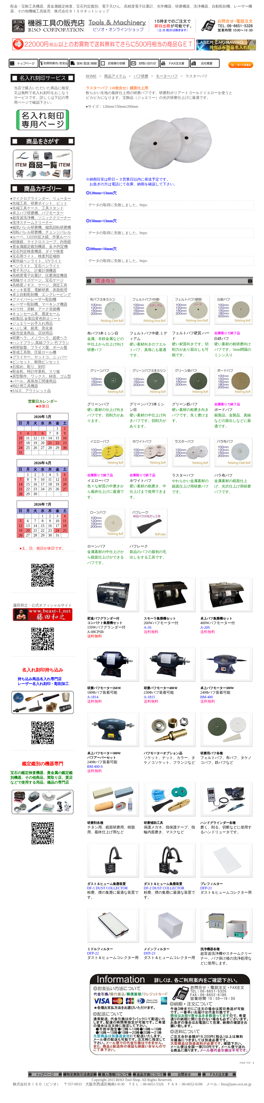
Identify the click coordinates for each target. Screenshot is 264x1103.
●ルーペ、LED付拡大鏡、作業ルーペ (40, 237)
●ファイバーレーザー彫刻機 (33, 299)
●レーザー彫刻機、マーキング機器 (39, 304)
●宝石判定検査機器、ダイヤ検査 (37, 251)
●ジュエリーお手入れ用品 (31, 323)
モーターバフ (167, 76)
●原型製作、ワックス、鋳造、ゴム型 (40, 376)
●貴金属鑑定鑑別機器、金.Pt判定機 (39, 246)
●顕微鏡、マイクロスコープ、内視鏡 (40, 242)
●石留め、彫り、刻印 (28, 367)
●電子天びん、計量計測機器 (33, 270)
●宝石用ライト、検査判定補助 (35, 256)
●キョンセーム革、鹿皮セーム (35, 314)
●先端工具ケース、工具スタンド (37, 208)
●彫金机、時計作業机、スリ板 (35, 371)
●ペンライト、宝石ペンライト (35, 266)
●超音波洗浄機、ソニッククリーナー (40, 218)
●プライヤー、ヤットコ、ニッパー (39, 357)
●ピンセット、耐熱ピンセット (35, 362)
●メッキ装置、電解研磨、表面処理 (39, 290)
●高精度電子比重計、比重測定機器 (39, 275)
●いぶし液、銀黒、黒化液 (31, 328)
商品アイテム (115, 76)
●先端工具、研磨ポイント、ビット (39, 203)
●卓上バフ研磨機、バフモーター (37, 213)
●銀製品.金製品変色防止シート (35, 319)
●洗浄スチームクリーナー (31, 222)
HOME (91, 76)
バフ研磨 (141, 76)
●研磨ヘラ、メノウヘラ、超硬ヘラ (39, 338)
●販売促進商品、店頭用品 (31, 333)
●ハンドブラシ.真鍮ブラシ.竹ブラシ (39, 343)
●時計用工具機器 (24, 386)
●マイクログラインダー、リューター (40, 198)
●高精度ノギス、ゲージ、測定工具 (39, 285)
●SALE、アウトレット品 (30, 391)
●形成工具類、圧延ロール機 (33, 352)
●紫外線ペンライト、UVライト (36, 261)
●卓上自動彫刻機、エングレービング (40, 295)
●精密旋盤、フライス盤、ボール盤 (39, 347)
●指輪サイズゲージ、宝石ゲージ (37, 280)
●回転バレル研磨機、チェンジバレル (40, 232)
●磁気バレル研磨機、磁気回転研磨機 (40, 227)
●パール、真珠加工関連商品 (33, 381)
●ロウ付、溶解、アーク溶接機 (35, 309)
